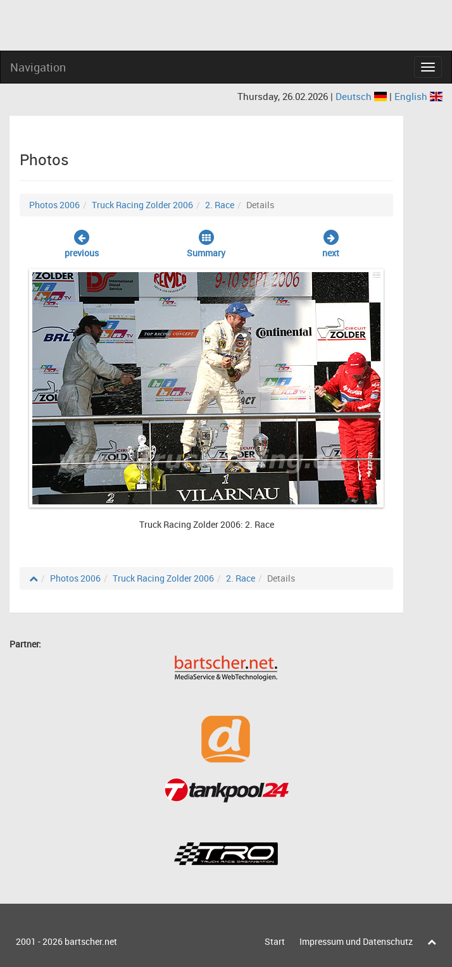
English (418, 96)
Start (275, 941)
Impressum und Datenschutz (356, 941)
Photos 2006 (54, 205)
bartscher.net (91, 941)
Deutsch (362, 96)
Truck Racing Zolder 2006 (142, 205)
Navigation (38, 67)
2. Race (219, 205)
